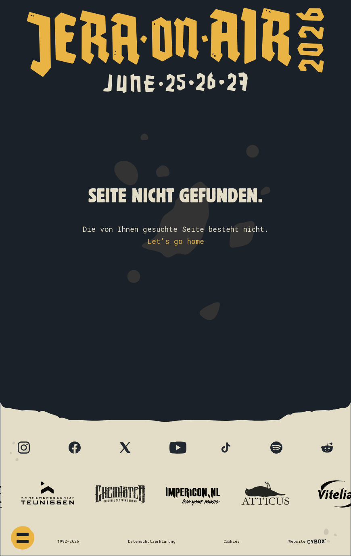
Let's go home (175, 241)
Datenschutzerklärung (152, 541)
